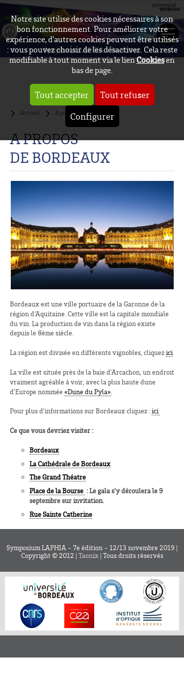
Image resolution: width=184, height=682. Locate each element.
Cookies (150, 59)
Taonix (89, 555)
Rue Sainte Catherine (60, 514)
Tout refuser (125, 95)
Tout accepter (62, 95)
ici (169, 352)
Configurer (92, 116)
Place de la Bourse (57, 490)
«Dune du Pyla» (87, 391)
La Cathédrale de (69, 463)
